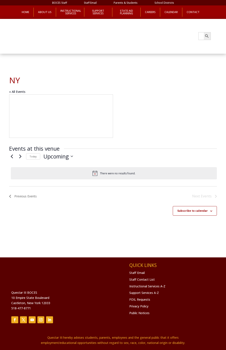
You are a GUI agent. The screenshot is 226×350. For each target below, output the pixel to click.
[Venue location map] (61, 116)
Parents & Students (126, 3)
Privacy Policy (138, 306)
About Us (45, 12)
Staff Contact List (142, 279)
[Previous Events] (11, 156)
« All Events (17, 92)
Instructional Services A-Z (147, 286)
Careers (150, 12)
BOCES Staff (59, 3)
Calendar (171, 12)
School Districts (164, 3)
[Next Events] (20, 156)
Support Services (98, 12)
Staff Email (90, 3)
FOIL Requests (139, 299)
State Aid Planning (126, 12)
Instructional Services (70, 12)
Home (25, 12)
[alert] (114, 173)
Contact (193, 12)
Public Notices (139, 313)
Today (33, 156)
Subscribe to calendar (192, 211)
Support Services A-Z (144, 293)
